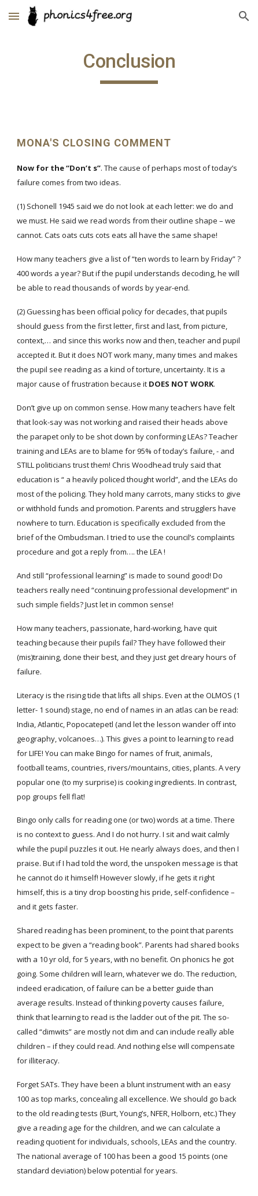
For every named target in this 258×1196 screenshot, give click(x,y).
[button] (14, 16)
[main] (128, 67)
